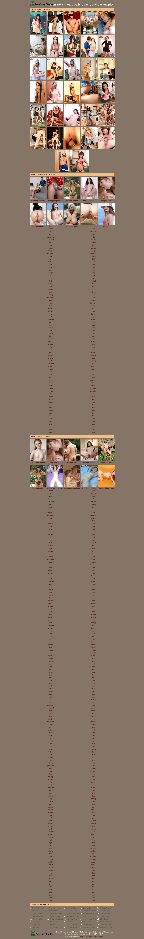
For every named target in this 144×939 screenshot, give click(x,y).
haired (93, 300)
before (93, 242)
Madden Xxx (87, 922)
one (93, 350)
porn (93, 363)
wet (93, 424)
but (51, 256)
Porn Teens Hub (55, 927)
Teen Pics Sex (38, 913)
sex (93, 374)
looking (93, 330)
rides (93, 372)
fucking (50, 284)
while (93, 427)
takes (93, 396)
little (93, 328)
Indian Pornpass (106, 922)
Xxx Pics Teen (87, 908)
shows (50, 383)
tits (93, 416)
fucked (93, 281)
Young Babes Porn (56, 919)
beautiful (51, 240)
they (93, 410)
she (93, 377)
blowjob (50, 251)
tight (93, 413)
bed (50, 242)
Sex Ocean (36, 922)
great (93, 297)
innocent (51, 319)
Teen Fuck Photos (38, 908)
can (50, 259)
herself (50, 311)
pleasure (51, 363)
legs (93, 325)
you (93, 432)
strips (51, 391)
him (93, 311)
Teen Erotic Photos (89, 911)
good (93, 295)
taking (50, 399)
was (93, 421)
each (93, 270)
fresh (93, 275)
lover (93, 333)
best (50, 245)
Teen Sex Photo (88, 924)
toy (51, 418)
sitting (93, 383)
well (50, 424)
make (93, 336)
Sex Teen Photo (71, 911)
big (93, 245)
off (51, 350)
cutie (93, 264)
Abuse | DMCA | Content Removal (91, 936)
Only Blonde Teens (90, 913)
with (50, 432)
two (93, 418)
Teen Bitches (104, 916)
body (93, 251)
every (93, 273)
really (93, 369)
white (51, 429)
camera (93, 256)
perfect (93, 355)
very (50, 421)
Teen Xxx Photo (54, 908)
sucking (50, 394)
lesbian (50, 328)
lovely (51, 333)
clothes (50, 262)
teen (93, 399)
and (50, 234)
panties (93, 352)
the (51, 405)
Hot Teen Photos (105, 908)
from (50, 278)
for (51, 275)
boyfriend (50, 253)
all (51, 231)
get (51, 286)
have (93, 306)
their (93, 405)
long (50, 330)
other (51, 352)
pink (50, 361)
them (50, 407)
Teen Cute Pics (72, 919)
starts (51, 388)
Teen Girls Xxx (38, 919)
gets (93, 286)
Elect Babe (104, 919)
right (50, 374)
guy (50, 300)
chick (93, 259)
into (50, 322)
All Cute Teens (72, 927)
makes (50, 339)
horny (93, 314)
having (50, 308)
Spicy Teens (37, 927)
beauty (93, 240)
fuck (50, 281)
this (50, 413)
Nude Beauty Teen (89, 919)
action (50, 229)
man (93, 339)
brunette (93, 253)
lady (50, 325)
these (51, 410)
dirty (50, 270)
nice (93, 344)
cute (50, 264)
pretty (93, 366)
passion (50, 355)
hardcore (93, 303)
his (51, 314)
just (93, 322)
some (93, 385)
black (51, 248)
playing (93, 361)
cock (93, 262)
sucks (93, 394)
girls (50, 292)
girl (93, 289)
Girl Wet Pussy (88, 927)
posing (50, 366)
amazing (93, 231)
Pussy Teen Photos (73, 913)
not (51, 347)
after (93, 229)
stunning (93, 391)
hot (51, 317)
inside (93, 319)
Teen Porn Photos (72, 908)
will (93, 429)
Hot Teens (70, 922)
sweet (51, 396)
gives (93, 292)
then (93, 407)
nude (93, 347)
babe (93, 237)
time (50, 416)
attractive (50, 237)
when (51, 427)
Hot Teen (53, 924)
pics (93, 358)
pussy (50, 369)
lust (50, 336)
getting (50, 289)
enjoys (50, 273)
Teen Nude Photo (56, 913)
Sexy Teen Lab (72, 924)
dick (50, 267)
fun (93, 284)
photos (50, 358)
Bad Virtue (87, 916)
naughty (50, 344)
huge (93, 317)
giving (50, 295)
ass (93, 234)
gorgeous (50, 297)
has (50, 306)
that (93, 402)
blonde (93, 248)
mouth (50, 341)
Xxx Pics (35, 911)
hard (50, 303)
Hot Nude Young (106, 927)
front (93, 278)
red (51, 372)
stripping (93, 388)
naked (93, 341)
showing (93, 380)
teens (51, 402)
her (93, 308)
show (51, 380)
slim (50, 385)
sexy (50, 377)
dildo (93, 267)
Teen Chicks (37, 924)
